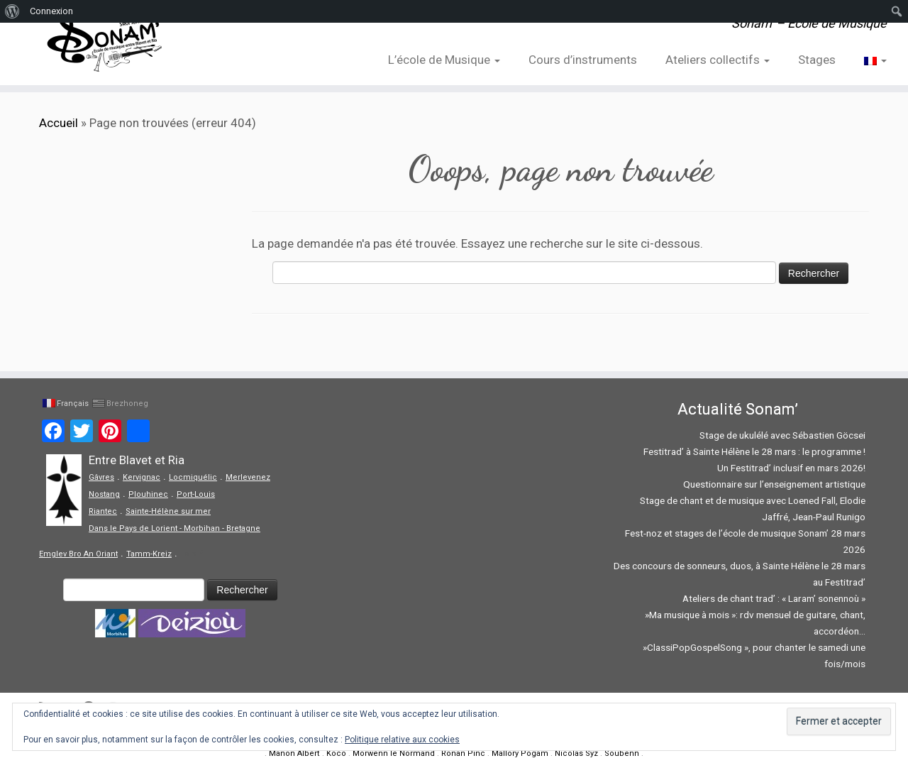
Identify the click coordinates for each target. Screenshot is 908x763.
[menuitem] (12, 11)
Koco (336, 753)
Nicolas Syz (576, 753)
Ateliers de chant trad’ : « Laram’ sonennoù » (773, 598)
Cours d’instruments (582, 60)
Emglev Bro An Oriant (78, 554)
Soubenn (621, 753)
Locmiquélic (193, 477)
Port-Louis (196, 494)
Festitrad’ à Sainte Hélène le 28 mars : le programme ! (754, 451)
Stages (817, 60)
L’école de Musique (444, 60)
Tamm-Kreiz (149, 554)
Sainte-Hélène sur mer (168, 511)
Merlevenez (248, 477)
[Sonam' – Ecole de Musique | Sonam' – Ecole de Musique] (104, 42)
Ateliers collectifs (717, 60)
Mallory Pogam (520, 753)
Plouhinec (148, 494)
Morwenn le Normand (394, 753)
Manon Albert (294, 753)
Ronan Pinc (463, 753)
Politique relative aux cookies (402, 740)
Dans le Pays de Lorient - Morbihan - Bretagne (174, 528)
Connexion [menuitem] (51, 11)
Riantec (103, 511)
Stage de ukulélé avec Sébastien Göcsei (782, 435)
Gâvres (101, 477)
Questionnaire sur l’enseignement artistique (774, 484)
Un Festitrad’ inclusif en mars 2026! (791, 467)
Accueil (58, 123)
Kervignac (141, 477)
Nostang (104, 494)
